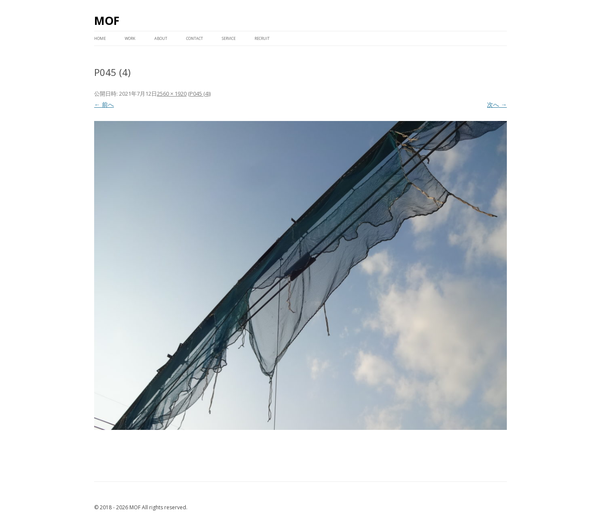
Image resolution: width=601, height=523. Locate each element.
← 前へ (104, 104)
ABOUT (160, 38)
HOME (100, 38)
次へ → (497, 104)
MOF (107, 20)
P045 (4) (199, 93)
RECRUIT (262, 38)
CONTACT (194, 38)
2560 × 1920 (172, 93)
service (229, 38)
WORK (130, 38)
